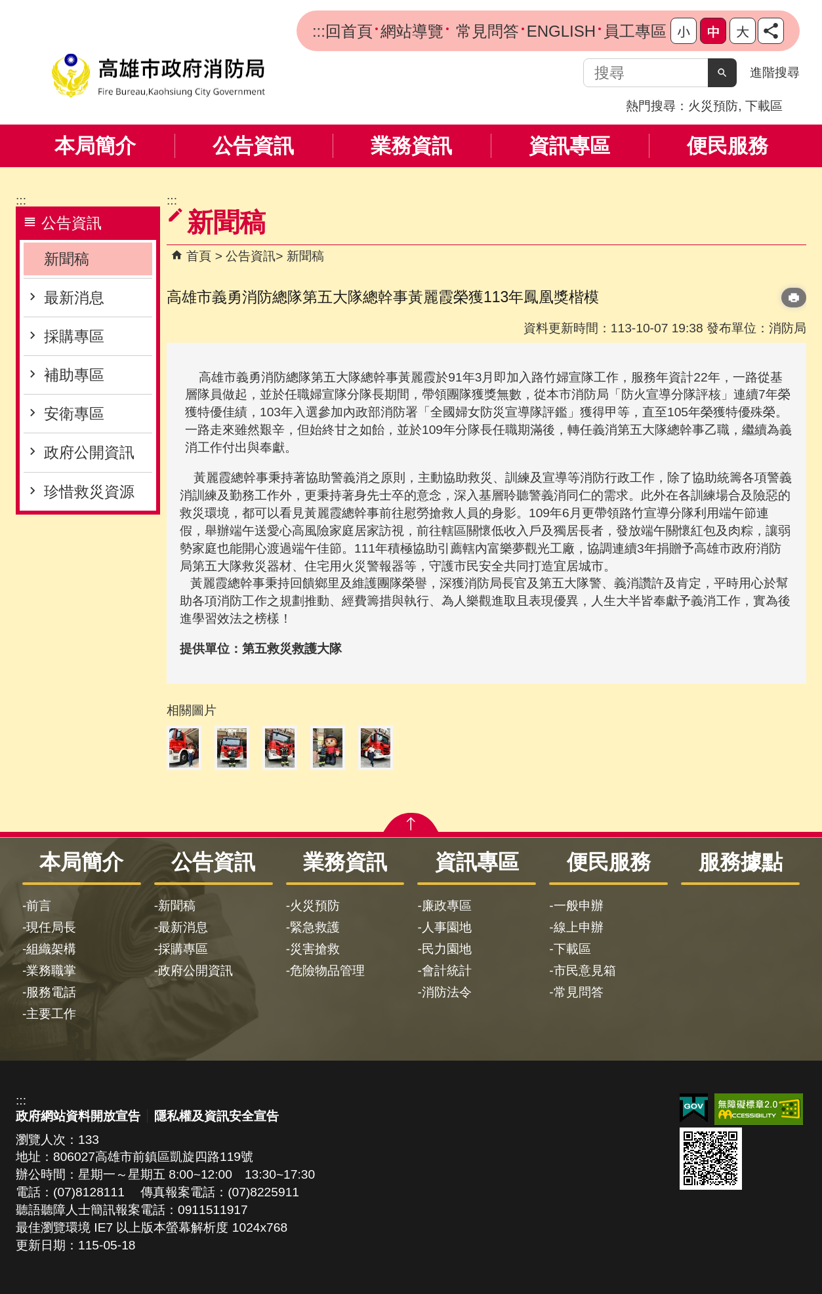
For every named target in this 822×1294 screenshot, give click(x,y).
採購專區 (74, 336)
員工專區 (635, 31)
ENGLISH (561, 31)
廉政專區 (447, 905)
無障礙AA (758, 1109)
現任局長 (51, 927)
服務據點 (741, 862)
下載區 (764, 106)
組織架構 (51, 949)
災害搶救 (315, 949)
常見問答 (485, 31)
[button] (722, 72)
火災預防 (713, 106)
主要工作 (51, 1014)
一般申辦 (579, 905)
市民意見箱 (585, 970)
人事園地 (447, 927)
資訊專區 (569, 145)
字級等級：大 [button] (743, 31)
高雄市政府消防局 (158, 76)
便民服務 (727, 145)
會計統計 (447, 970)
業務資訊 (411, 145)
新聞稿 (66, 258)
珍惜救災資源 (89, 491)
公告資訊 (253, 145)
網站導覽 (411, 31)
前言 (38, 905)
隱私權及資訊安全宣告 (216, 1116)
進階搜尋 (775, 72)
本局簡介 (95, 145)
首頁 (198, 256)
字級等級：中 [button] (713, 31)
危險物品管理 (327, 970)
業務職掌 (51, 970)
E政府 (694, 1108)
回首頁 (349, 31)
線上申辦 (579, 927)
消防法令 (447, 992)
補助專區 (74, 374)
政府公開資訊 (89, 452)
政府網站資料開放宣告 (78, 1116)
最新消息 (74, 297)
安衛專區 (74, 413)
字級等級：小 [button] (683, 31)
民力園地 (447, 949)
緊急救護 (315, 927)
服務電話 (51, 992)
